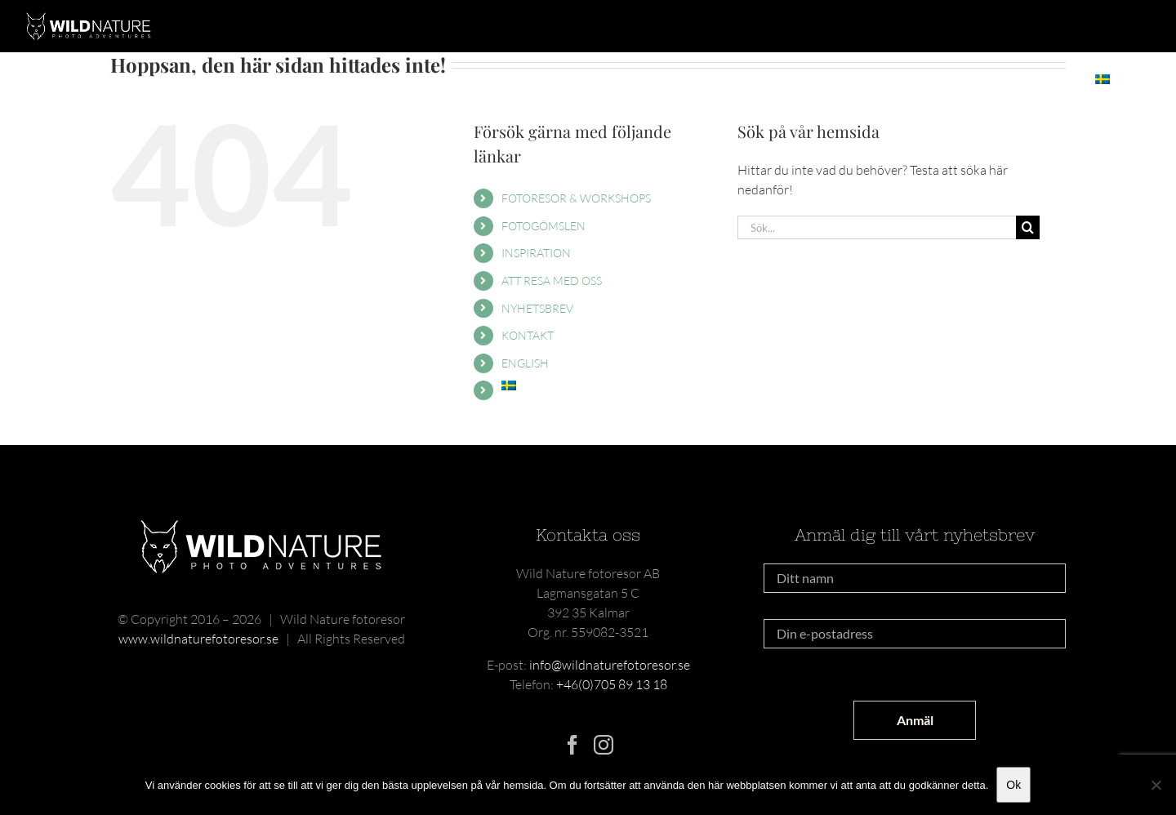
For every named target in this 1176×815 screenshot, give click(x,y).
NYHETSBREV (537, 308)
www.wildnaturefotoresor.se (198, 638)
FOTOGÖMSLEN (543, 226)
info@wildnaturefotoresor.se (609, 665)
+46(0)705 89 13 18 (611, 684)
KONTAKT (527, 335)
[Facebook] (572, 745)
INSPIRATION (536, 253)
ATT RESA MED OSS (551, 280)
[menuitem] (1102, 79)
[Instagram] (603, 745)
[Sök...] (876, 227)
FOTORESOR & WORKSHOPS (576, 198)
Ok (1013, 784)
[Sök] (1028, 227)
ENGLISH (525, 363)
